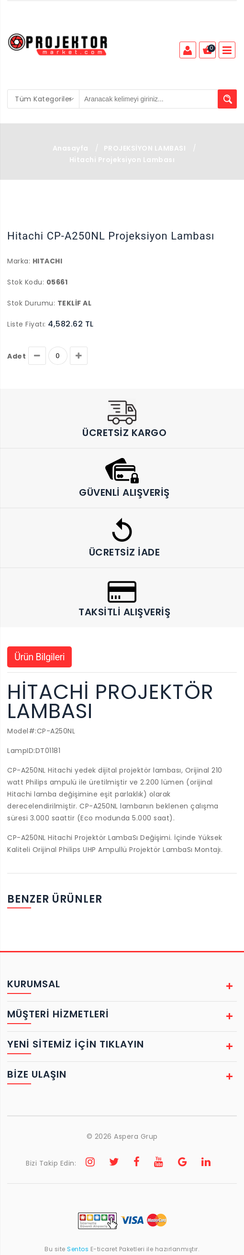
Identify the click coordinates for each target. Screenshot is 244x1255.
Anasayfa (71, 148)
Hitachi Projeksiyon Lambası (122, 159)
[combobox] (43, 99)
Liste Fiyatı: (26, 324)
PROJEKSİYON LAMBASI (145, 148)
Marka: (18, 261)
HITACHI (48, 261)
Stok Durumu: (31, 303)
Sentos (78, 1249)
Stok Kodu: (25, 282)
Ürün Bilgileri (39, 657)
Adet (16, 356)
